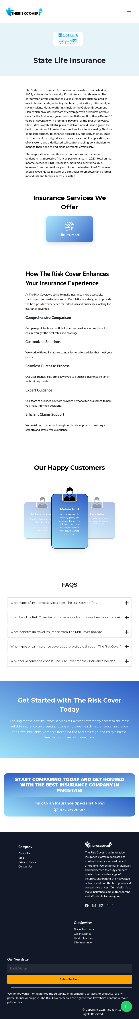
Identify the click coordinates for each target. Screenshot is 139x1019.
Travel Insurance (84, 929)
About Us (24, 853)
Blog (21, 857)
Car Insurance (82, 933)
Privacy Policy (27, 862)
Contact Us (25, 866)
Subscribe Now (69, 979)
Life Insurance (83, 942)
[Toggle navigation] (129, 11)
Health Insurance (85, 938)
